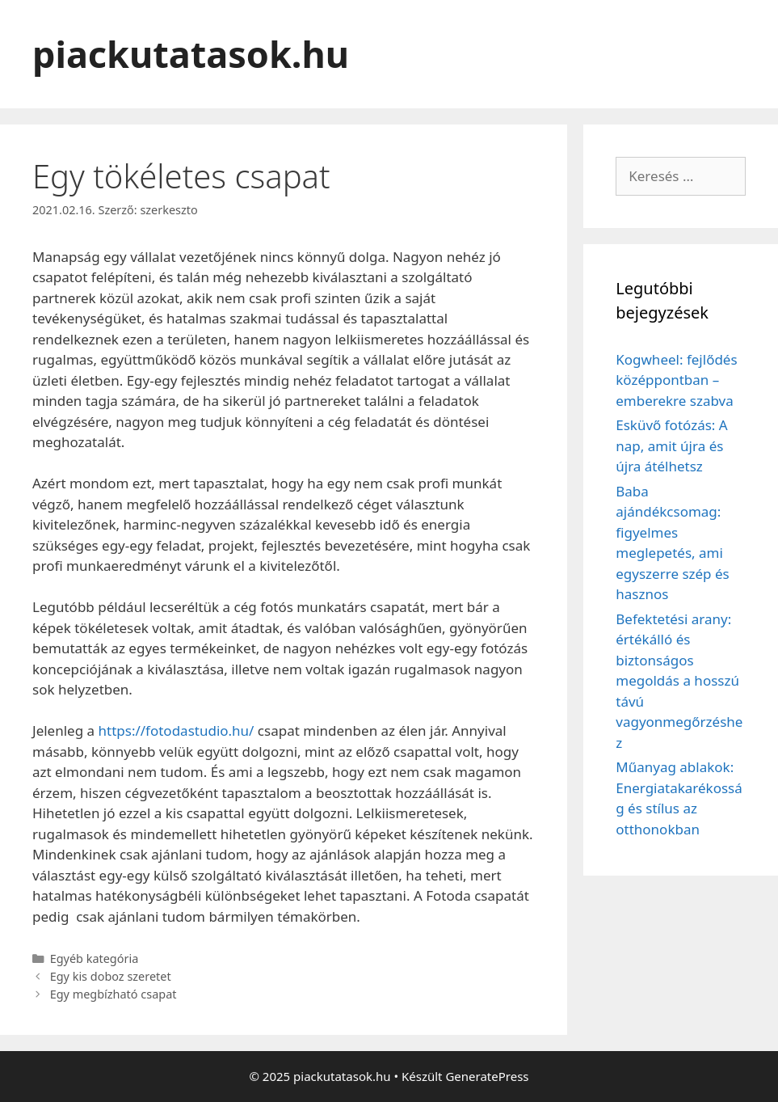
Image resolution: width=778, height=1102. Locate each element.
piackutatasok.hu (190, 53)
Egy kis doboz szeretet (110, 976)
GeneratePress (486, 1076)
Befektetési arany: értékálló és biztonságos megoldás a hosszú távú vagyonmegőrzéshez (679, 681)
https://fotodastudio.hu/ (176, 730)
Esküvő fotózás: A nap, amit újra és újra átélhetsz (671, 445)
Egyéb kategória (94, 958)
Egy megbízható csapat (113, 994)
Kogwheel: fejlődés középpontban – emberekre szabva (676, 380)
